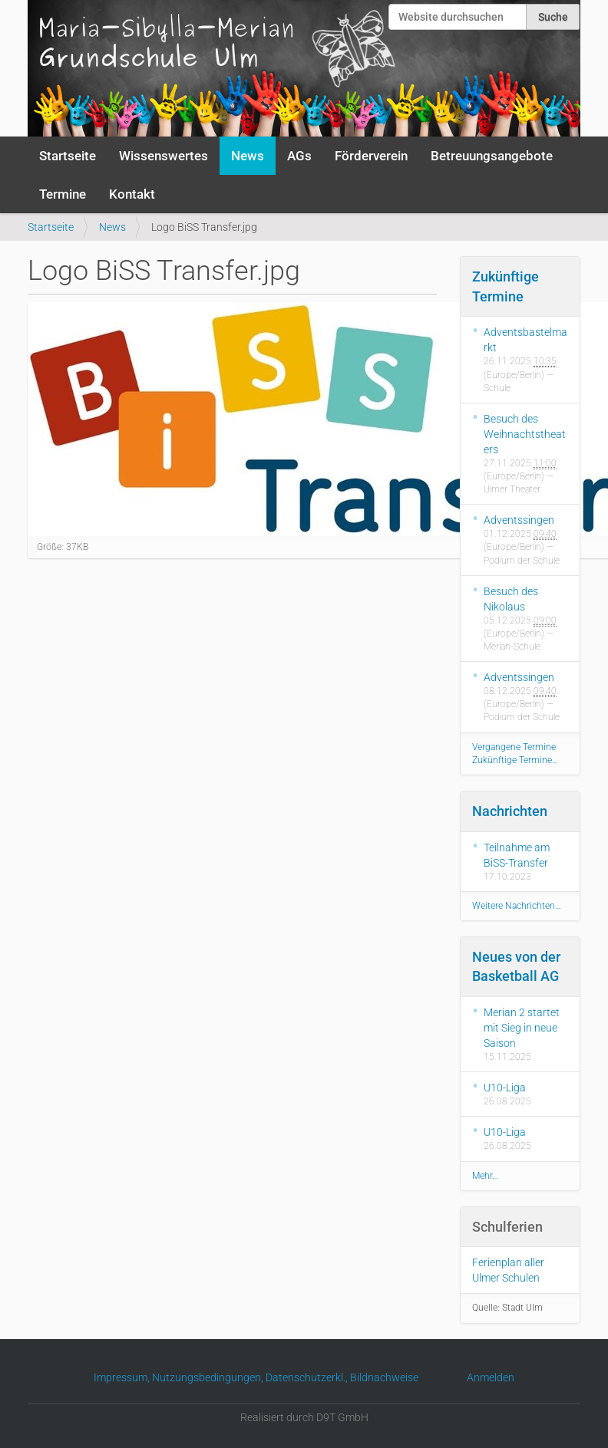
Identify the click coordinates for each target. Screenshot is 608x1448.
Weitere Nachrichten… (516, 905)
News (247, 155)
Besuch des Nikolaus (511, 599)
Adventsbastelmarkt (525, 340)
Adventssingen (519, 520)
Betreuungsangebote (492, 155)
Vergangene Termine (514, 747)
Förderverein (371, 155)
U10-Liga (505, 1087)
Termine (62, 194)
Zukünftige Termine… (515, 760)
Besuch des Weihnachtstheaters (525, 434)
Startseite (67, 155)
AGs (299, 155)
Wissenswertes (163, 155)
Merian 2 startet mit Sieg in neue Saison (522, 1027)
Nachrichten (509, 811)
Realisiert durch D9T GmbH (304, 1417)
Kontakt (132, 194)
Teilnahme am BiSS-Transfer (517, 855)
